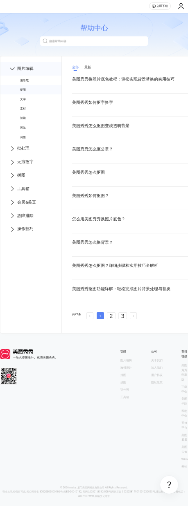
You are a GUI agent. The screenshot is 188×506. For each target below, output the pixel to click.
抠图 (23, 90)
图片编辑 (126, 360)
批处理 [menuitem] (19, 149)
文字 (23, 99)
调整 (23, 137)
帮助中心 (184, 413)
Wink (184, 459)
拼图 (123, 382)
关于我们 (157, 360)
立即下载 (160, 6)
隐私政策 (157, 382)
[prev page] (89, 315)
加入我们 (157, 367)
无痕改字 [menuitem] (21, 162)
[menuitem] (30, 80)
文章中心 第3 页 (167, 323)
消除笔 (24, 80)
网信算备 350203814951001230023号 (133, 491)
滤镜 (23, 118)
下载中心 (184, 389)
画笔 (23, 128)
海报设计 (126, 367)
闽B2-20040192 (72, 491)
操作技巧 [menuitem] (21, 229)
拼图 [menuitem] (17, 175)
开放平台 (184, 425)
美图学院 (184, 401)
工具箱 (124, 397)
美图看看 (184, 437)
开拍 (184, 466)
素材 (23, 108)
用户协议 (157, 375)
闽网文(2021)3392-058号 (97, 491)
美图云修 (184, 449)
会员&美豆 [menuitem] (22, 202)
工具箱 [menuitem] (19, 189)
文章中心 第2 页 (128, 323)
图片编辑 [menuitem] (21, 68)
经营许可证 (19, 491)
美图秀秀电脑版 (184, 372)
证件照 (124, 390)
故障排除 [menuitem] (21, 216)
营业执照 (7, 491)
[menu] (30, 149)
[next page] (133, 315)
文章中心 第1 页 (89, 323)
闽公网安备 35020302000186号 (44, 491)
